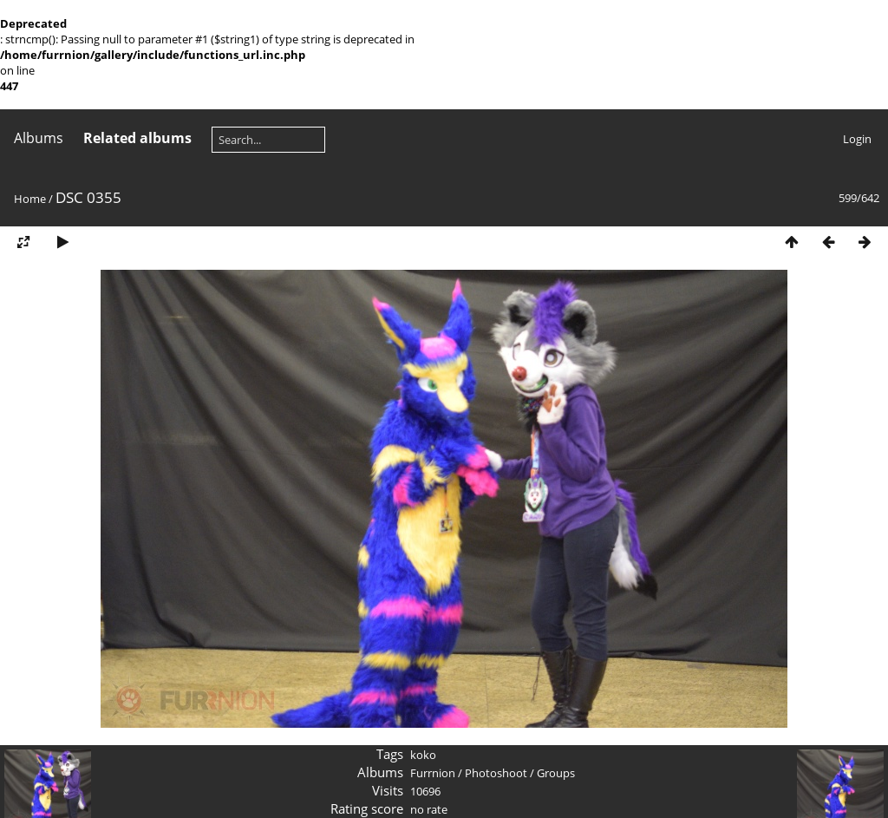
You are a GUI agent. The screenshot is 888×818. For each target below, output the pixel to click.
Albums (38, 137)
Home (30, 198)
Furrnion (432, 773)
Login (857, 139)
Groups (556, 773)
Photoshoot (496, 773)
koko (423, 754)
